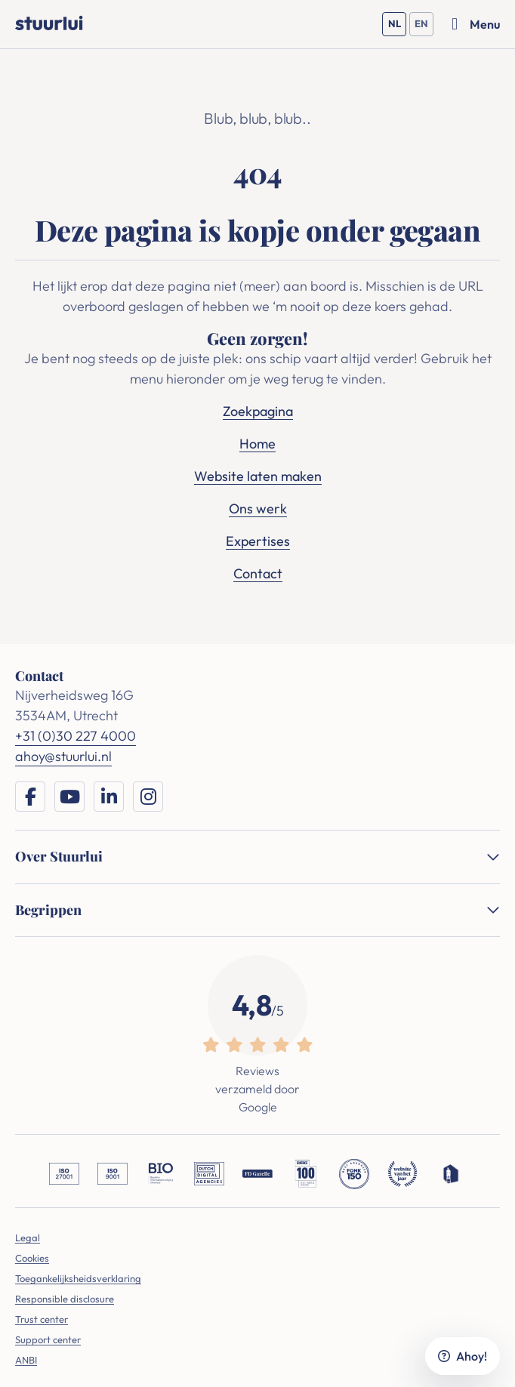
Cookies (32, 1258)
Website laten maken (258, 476)
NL (397, 26)
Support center (48, 1339)
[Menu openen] (476, 24)
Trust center (41, 1319)
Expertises (258, 541)
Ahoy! (462, 1356)
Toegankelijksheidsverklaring (78, 1278)
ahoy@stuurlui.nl (63, 756)
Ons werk (258, 508)
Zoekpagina (258, 411)
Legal (27, 1237)
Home (257, 443)
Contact (257, 573)
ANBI (26, 1360)
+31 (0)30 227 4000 (75, 735)
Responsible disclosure (64, 1299)
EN (424, 26)
